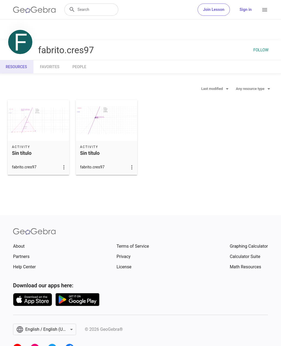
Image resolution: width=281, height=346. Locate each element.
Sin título (22, 153)
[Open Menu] (264, 10)
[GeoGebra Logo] (34, 10)
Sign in (246, 9)
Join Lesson (213, 9)
